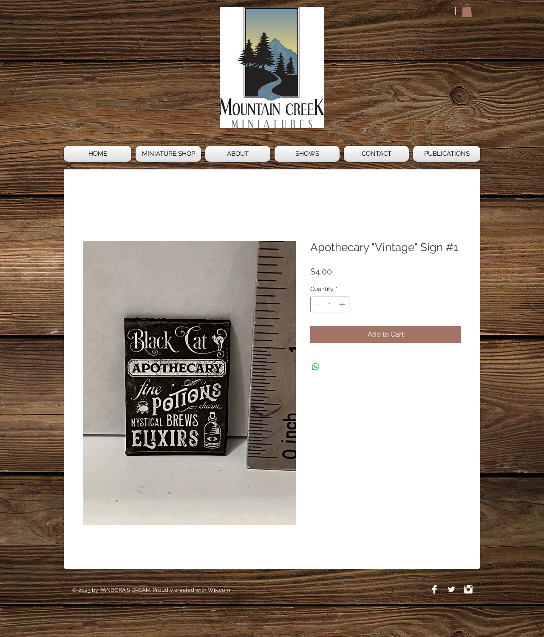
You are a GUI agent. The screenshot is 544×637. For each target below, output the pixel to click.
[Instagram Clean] (468, 589)
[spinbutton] (329, 304)
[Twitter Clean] (451, 589)
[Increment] (342, 304)
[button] (467, 10)
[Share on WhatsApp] (316, 367)
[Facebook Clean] (434, 589)
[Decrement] (317, 304)
